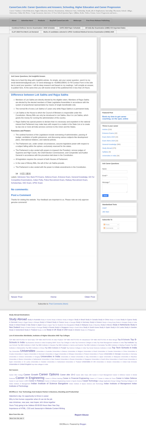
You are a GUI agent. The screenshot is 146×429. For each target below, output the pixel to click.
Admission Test (23, 177)
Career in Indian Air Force (107, 378)
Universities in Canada (105, 351)
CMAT (104, 208)
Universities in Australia (44, 351)
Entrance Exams (108, 133)
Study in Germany (82, 322)
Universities (27, 350)
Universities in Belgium (75, 351)
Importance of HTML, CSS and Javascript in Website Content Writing (37, 408)
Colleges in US (132, 381)
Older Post (90, 297)
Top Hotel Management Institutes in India (110, 342)
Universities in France (96, 354)
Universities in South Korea (118, 359)
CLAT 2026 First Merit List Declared (25, 32)
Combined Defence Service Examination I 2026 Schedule (33, 28)
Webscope (77, 20)
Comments (108, 228)
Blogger (83, 424)
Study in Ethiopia (33, 322)
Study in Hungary (121, 322)
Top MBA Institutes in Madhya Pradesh (117, 345)
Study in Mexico (106, 325)
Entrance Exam (64, 177)
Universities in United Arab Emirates (124, 362)
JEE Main (105, 212)
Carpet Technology (90, 381)
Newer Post (16, 297)
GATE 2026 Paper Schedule (70, 28)
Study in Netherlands (121, 325)
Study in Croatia (115, 320)
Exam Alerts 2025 (108, 137)
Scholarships (16, 183)
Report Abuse (82, 415)
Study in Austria (46, 320)
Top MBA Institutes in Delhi (26, 345)
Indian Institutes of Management (117, 384)
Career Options (49, 374)
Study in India (132, 322)
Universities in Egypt (52, 354)
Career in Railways (36, 381)
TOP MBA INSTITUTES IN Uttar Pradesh (49, 340)
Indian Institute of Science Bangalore (49, 383)
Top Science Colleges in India (76, 348)
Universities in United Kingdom (20, 364)
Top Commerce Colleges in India (86, 342)
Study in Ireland (15, 325)
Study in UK (51, 330)
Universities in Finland (81, 354)
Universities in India (109, 156)
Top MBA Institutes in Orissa (35, 348)
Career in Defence (119, 375)
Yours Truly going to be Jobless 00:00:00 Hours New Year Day (34, 405)
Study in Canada (91, 320)
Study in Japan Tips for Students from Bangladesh (58, 325)
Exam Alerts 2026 (108, 141)
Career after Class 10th (84, 375)
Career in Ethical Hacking (53, 378)
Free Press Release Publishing (98, 20)
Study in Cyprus (126, 320)
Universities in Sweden (38, 362)
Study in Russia (48, 327)
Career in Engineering (30, 377)
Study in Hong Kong (109, 322)
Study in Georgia (70, 322)
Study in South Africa (76, 327)
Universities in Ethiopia (66, 354)
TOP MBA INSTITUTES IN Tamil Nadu (22, 340)
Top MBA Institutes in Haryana (46, 345)
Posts (107, 224)
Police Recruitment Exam (54, 180)
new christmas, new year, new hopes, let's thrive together (32, 402)
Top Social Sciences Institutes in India (98, 348)
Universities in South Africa (100, 359)
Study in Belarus (57, 320)
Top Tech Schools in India (124, 348)
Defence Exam (51, 177)
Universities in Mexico (16, 359)
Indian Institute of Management (19, 384)
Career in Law (13, 381)
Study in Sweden (130, 327)
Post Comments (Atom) (58, 304)
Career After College (16, 375)
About (14, 20)
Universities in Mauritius (129, 357)
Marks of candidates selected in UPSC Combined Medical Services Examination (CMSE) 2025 (78, 32)
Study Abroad (107, 148)
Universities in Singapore (83, 359)
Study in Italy (25, 325)
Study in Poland (25, 327)
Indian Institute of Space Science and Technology (86, 384)
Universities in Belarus (59, 351)
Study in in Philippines (88, 330)
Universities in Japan (96, 357)
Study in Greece (96, 322)
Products (41, 20)
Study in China (103, 320)
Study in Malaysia (81, 325)
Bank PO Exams (37, 177)
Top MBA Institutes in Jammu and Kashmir (69, 345)
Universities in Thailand (73, 362)
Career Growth (30, 374)
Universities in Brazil (90, 351)
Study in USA (62, 330)
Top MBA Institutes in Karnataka (94, 345)
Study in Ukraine (74, 330)
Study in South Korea (91, 327)
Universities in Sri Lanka (22, 362)
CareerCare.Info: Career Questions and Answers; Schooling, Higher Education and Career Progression (65, 7)
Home (53, 297)
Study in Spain (104, 327)
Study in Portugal (36, 327)
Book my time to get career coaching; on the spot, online (115, 118)
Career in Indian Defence (126, 378)
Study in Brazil (79, 320)
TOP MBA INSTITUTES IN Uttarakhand (77, 340)
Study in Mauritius (94, 325)
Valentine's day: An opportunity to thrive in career (29, 396)
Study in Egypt (23, 322)
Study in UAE (42, 330)
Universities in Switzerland (56, 362)
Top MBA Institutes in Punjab (55, 348)
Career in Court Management (102, 375)
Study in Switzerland (16, 330)
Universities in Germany (129, 354)
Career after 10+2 (67, 375)
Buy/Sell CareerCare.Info (59, 20)
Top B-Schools (124, 340)
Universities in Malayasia (112, 357)
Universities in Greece (16, 357)
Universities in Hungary (32, 357)
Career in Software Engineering (55, 381)
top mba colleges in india (40, 364)
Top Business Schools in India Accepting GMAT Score (43, 342)
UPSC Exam (38, 183)
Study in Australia (34, 320)
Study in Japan (36, 325)
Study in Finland (46, 322)
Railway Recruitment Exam (76, 180)
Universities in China (120, 351)
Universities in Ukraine (104, 362)
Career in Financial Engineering (76, 378)
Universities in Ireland (68, 357)
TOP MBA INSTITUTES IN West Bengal (103, 340)
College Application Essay (106, 381)
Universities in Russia (67, 359)
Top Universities (14, 351)
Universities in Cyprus (21, 354)
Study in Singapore (62, 327)
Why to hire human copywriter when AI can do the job (30, 399)
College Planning (121, 381)
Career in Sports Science (74, 381)
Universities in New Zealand (51, 359)
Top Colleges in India (68, 342)
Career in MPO (24, 381)
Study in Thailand (30, 330)
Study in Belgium (68, 320)
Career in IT (94, 378)
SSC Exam (27, 183)
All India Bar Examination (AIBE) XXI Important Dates (105, 28)
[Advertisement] (53, 54)
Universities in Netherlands (32, 359)
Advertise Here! (27, 20)
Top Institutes (129, 342)
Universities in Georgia (112, 354)
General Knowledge (80, 177)
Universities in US (89, 362)
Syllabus (105, 152)
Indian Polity (38, 180)
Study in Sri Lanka (117, 327)
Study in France (58, 322)
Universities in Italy (82, 357)
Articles (105, 129)
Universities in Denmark (37, 354)
